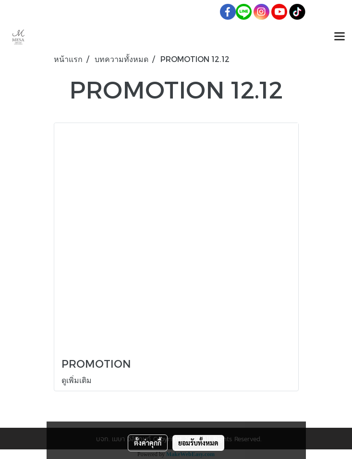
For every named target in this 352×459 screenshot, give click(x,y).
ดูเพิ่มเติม (77, 380)
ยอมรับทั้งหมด (198, 442)
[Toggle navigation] (339, 37)
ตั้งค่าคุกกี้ (147, 442)
